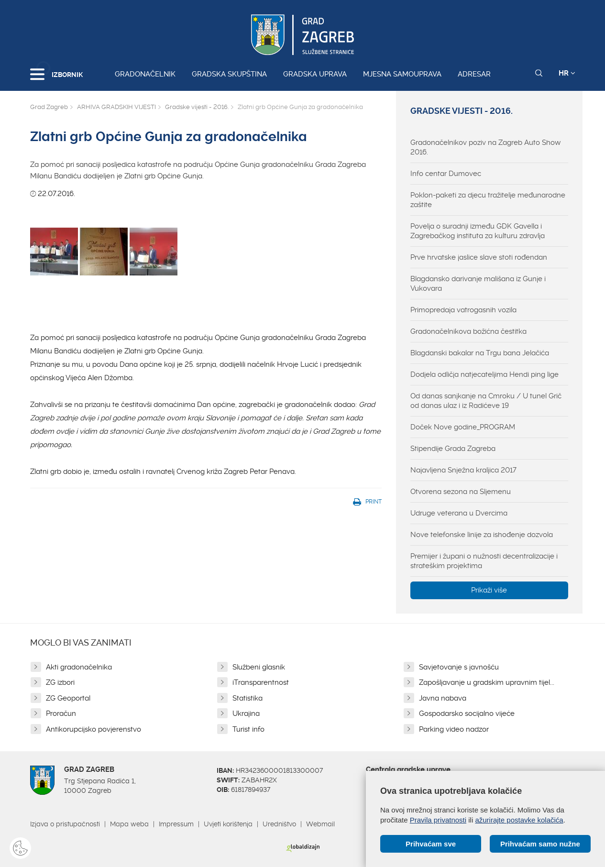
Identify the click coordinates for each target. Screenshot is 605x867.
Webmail (320, 824)
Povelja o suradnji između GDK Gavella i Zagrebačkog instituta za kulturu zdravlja (477, 231)
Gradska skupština (229, 74)
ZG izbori (60, 682)
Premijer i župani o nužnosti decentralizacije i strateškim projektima (484, 561)
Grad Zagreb (49, 106)
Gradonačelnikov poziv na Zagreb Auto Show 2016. (485, 147)
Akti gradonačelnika (79, 667)
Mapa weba (129, 824)
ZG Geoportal (68, 698)
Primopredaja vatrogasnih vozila (463, 310)
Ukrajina (246, 713)
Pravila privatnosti (438, 820)
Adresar (474, 74)
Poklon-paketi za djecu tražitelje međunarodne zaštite (487, 200)
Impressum (176, 824)
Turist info (248, 729)
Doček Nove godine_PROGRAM (462, 427)
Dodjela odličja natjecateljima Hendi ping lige (484, 374)
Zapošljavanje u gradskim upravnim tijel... (486, 682)
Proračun (61, 713)
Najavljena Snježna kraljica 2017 (463, 470)
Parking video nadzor (454, 729)
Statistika (247, 698)
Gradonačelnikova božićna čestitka (468, 331)
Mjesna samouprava (402, 74)
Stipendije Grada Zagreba (452, 448)
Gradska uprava (315, 74)
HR (567, 73)
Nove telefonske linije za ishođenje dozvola (481, 534)
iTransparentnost (260, 682)
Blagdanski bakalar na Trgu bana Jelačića (479, 353)
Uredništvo (279, 824)
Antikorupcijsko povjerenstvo (93, 729)
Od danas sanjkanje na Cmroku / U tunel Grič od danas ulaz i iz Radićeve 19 (485, 401)
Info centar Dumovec (445, 173)
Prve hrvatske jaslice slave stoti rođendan (478, 257)
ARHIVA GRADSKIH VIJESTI (116, 106)
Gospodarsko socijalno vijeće (467, 713)
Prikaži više (489, 590)
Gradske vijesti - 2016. (197, 106)
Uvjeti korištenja (228, 824)
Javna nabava (442, 698)
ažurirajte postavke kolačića (519, 820)
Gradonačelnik (145, 74)
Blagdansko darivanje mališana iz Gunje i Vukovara (478, 283)
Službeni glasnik (258, 667)
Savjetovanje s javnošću (459, 667)
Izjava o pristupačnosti (65, 824)
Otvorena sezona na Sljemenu (460, 491)
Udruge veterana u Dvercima (458, 513)
